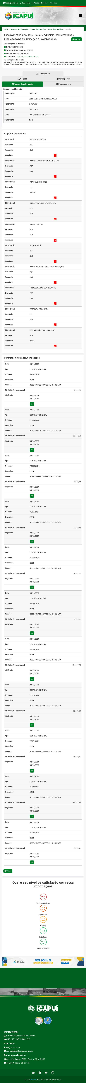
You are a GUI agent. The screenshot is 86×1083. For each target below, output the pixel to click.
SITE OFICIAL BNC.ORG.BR (28, 57)
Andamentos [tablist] (43, 74)
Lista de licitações (55, 29)
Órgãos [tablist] (22, 79)
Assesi (33, 1080)
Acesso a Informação (19, 29)
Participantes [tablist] (63, 79)
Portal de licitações (38, 29)
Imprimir (77, 39)
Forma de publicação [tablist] (22, 84)
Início (6, 29)
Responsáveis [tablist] (63, 84)
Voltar (8, 871)
